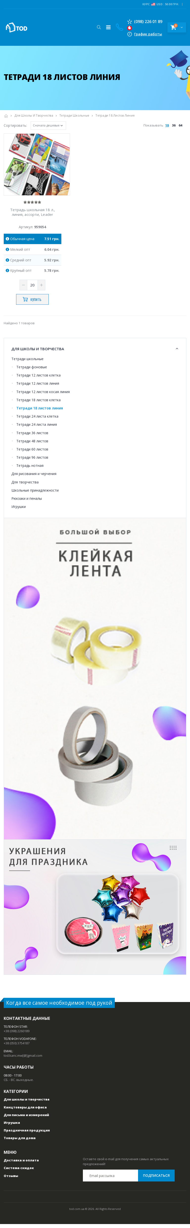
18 (167, 125)
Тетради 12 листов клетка (38, 379)
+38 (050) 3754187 (16, 1047)
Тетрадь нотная (30, 469)
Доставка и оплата (21, 1164)
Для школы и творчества (33, 115)
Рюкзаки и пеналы (26, 502)
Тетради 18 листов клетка (38, 403)
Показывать (163, 125)
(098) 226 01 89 (143, 21)
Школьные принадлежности (35, 494)
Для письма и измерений (26, 1119)
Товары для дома (20, 1142)
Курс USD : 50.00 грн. (160, 4)
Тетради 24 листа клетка (37, 420)
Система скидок (19, 1172)
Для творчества (25, 486)
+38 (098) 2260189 (16, 1035)
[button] (98, 27)
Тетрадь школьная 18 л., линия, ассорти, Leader (32, 216)
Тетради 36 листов (32, 436)
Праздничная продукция (27, 1134)
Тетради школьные (74, 115)
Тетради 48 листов (32, 445)
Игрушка (12, 1127)
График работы (147, 34)
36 (173, 125)
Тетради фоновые (31, 371)
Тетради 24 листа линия (36, 428)
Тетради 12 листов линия (37, 387)
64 (180, 125)
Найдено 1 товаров (19, 327)
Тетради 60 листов (32, 453)
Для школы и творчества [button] (37, 353)
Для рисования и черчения (33, 478)
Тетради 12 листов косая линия (43, 395)
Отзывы (11, 1180)
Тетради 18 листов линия (39, 412)
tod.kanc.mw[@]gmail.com (23, 1059)
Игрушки (18, 510)
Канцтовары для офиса (25, 1111)
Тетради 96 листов (32, 461)
